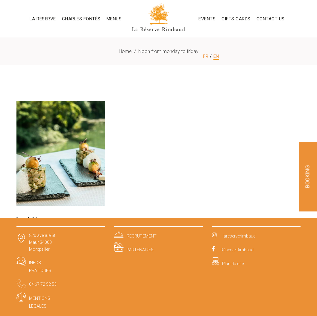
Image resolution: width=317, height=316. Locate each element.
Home (125, 51)
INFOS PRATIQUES (40, 266)
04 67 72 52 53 (43, 284)
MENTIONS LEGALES (39, 302)
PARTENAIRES (140, 249)
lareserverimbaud (239, 236)
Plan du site (233, 263)
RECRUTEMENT (142, 236)
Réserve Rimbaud (237, 249)
